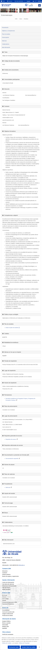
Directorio (5, 571)
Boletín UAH (5, 626)
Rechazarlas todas (14, 647)
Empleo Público (6, 621)
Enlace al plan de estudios (12, 327)
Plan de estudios (6, 34)
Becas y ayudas (6, 623)
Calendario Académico (8, 604)
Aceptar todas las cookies (28, 647)
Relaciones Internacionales (9, 586)
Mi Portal (4, 595)
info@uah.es (21, 565)
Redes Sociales (6, 589)
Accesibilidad (5, 610)
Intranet (4, 597)
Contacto (4, 572)
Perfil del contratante (7, 634)
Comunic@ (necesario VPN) (9, 602)
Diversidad (5, 624)
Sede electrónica (19, 1)
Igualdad (4, 628)
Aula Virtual (5, 598)
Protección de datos (7, 615)
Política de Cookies (6, 643)
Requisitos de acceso (11, 439)
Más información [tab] (6, 47)
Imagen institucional (7, 613)
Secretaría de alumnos (8, 584)
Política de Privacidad (24, 643)
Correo (4, 600)
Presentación (5, 27)
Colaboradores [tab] (5, 44)
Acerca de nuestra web (8, 612)
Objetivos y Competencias (8, 30)
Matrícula (4, 40)
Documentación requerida (12, 458)
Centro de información (8, 582)
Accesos (9, 1)
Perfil (3, 1)
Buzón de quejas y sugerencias (10, 576)
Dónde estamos (6, 574)
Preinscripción (5, 37)
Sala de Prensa (6, 587)
